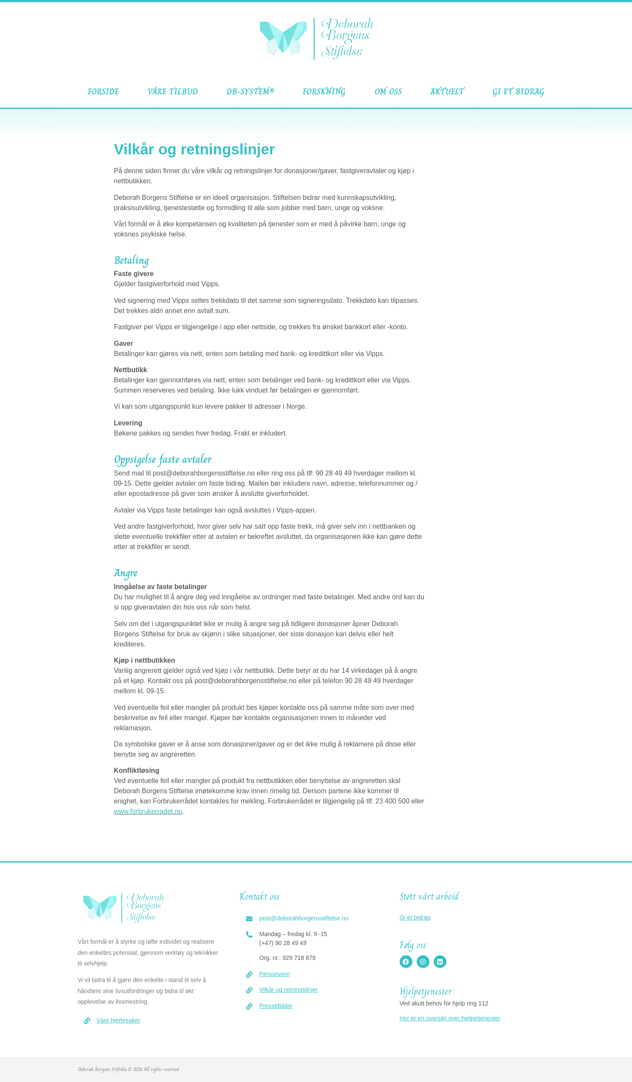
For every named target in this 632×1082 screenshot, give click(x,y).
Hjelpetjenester (426, 991)
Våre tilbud (172, 91)
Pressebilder (275, 1005)
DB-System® (250, 91)
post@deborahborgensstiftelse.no (304, 918)
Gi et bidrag (518, 91)
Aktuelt (447, 91)
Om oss (388, 91)
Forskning (324, 91)
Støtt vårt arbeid (429, 896)
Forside (103, 91)
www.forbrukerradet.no (148, 811)
